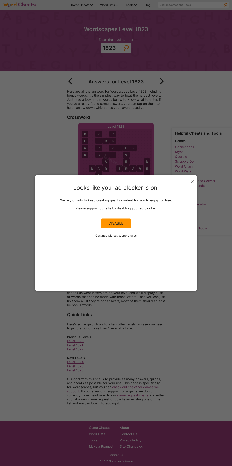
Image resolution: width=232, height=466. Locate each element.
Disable (116, 223)
